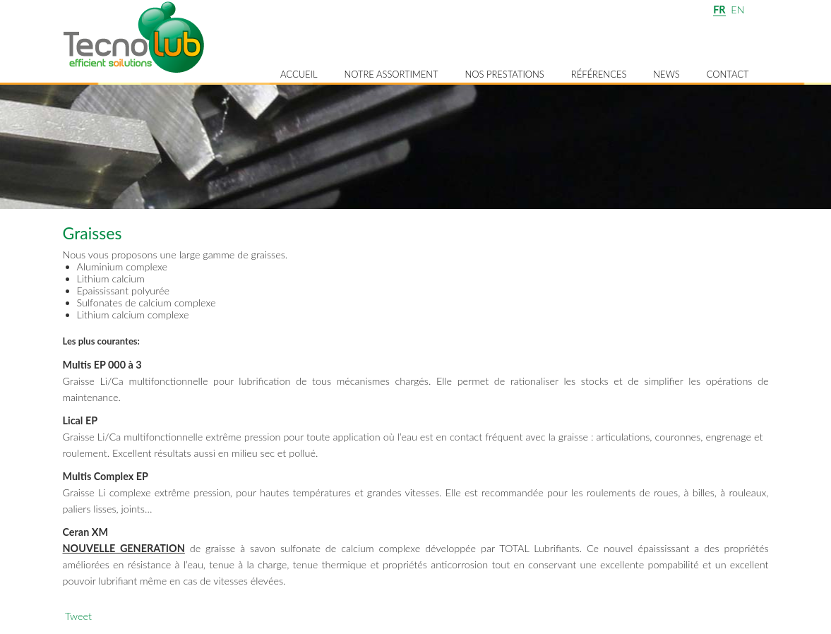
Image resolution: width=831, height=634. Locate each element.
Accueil (299, 74)
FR (719, 10)
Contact (728, 74)
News (666, 74)
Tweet (78, 616)
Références (599, 74)
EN (737, 10)
